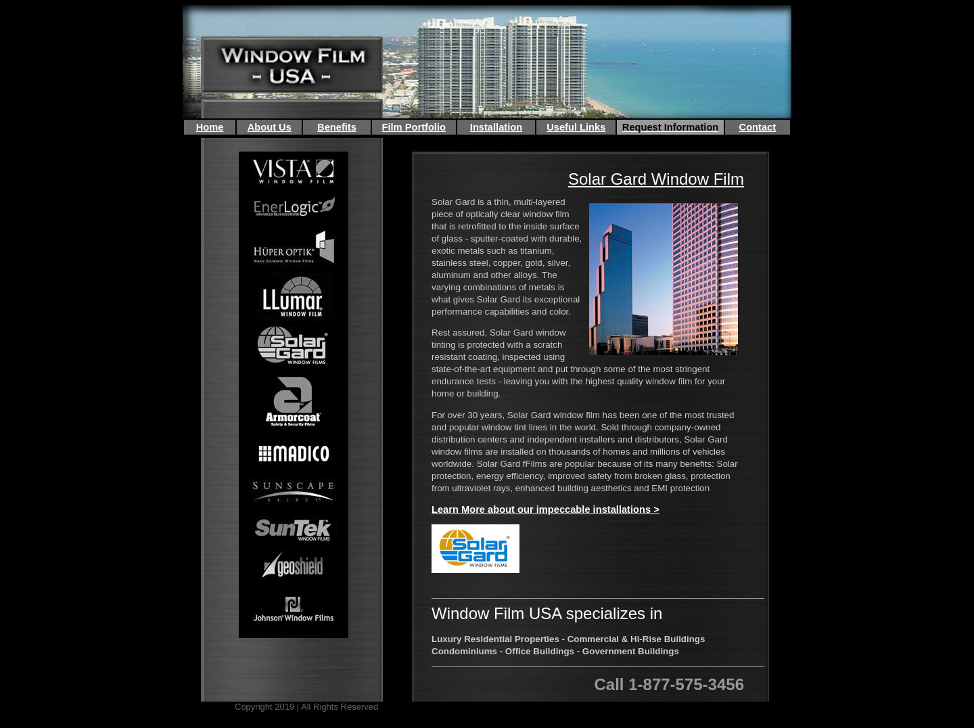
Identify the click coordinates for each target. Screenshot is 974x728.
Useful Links (576, 127)
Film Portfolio (414, 127)
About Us (270, 127)
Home (210, 127)
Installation (496, 127)
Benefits (336, 127)
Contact (757, 127)
